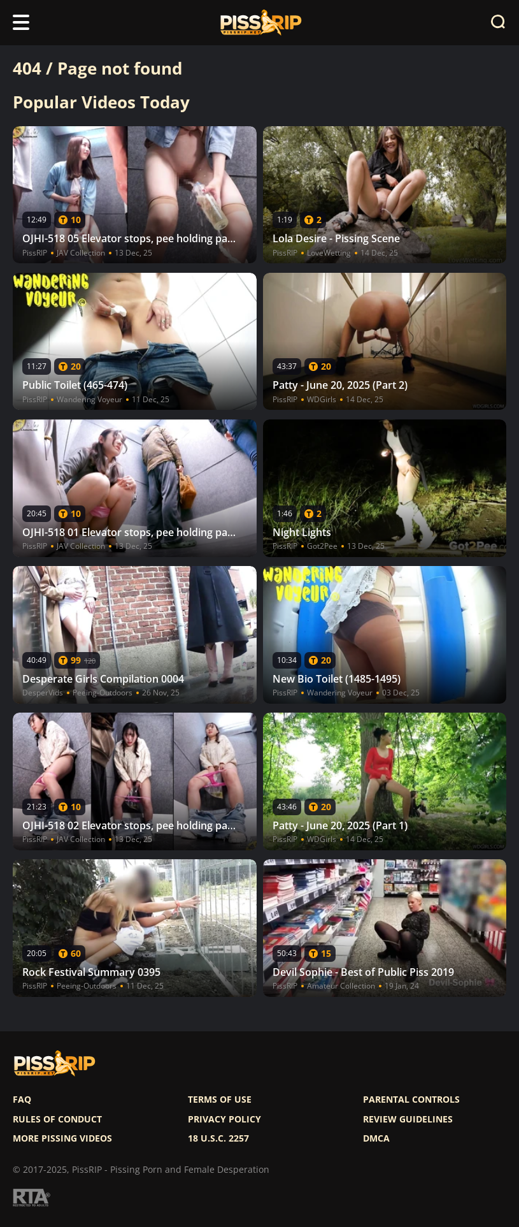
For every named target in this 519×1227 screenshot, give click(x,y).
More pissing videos (62, 1138)
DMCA (376, 1138)
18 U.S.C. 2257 (218, 1138)
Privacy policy (224, 1119)
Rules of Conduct (57, 1119)
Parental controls (411, 1099)
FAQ (22, 1099)
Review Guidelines (408, 1119)
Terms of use (220, 1099)
